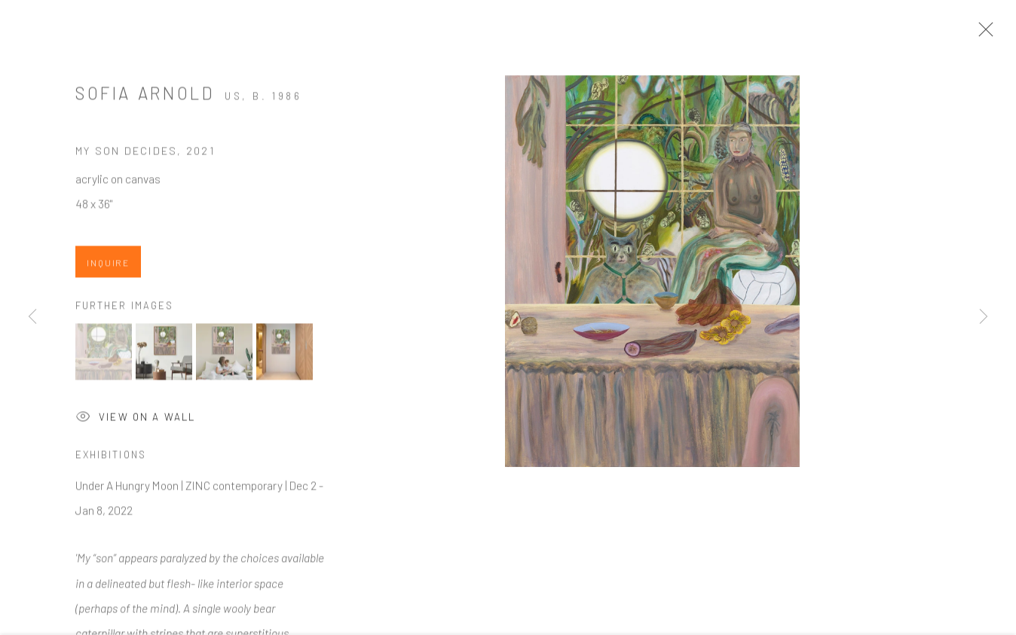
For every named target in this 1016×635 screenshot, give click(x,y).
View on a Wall (135, 422)
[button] (103, 356)
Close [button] (982, 34)
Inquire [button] (108, 266)
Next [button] (983, 317)
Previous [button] (32, 317)
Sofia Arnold (144, 97)
